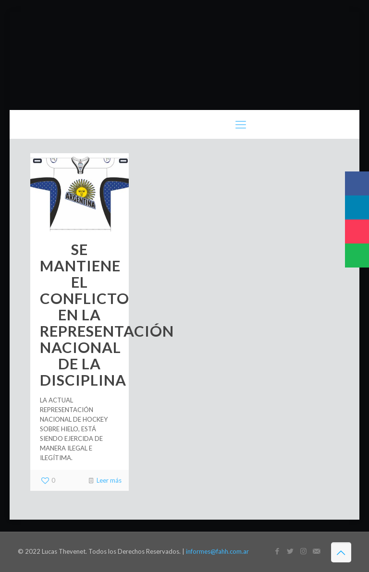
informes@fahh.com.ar (217, 551)
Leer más (109, 480)
